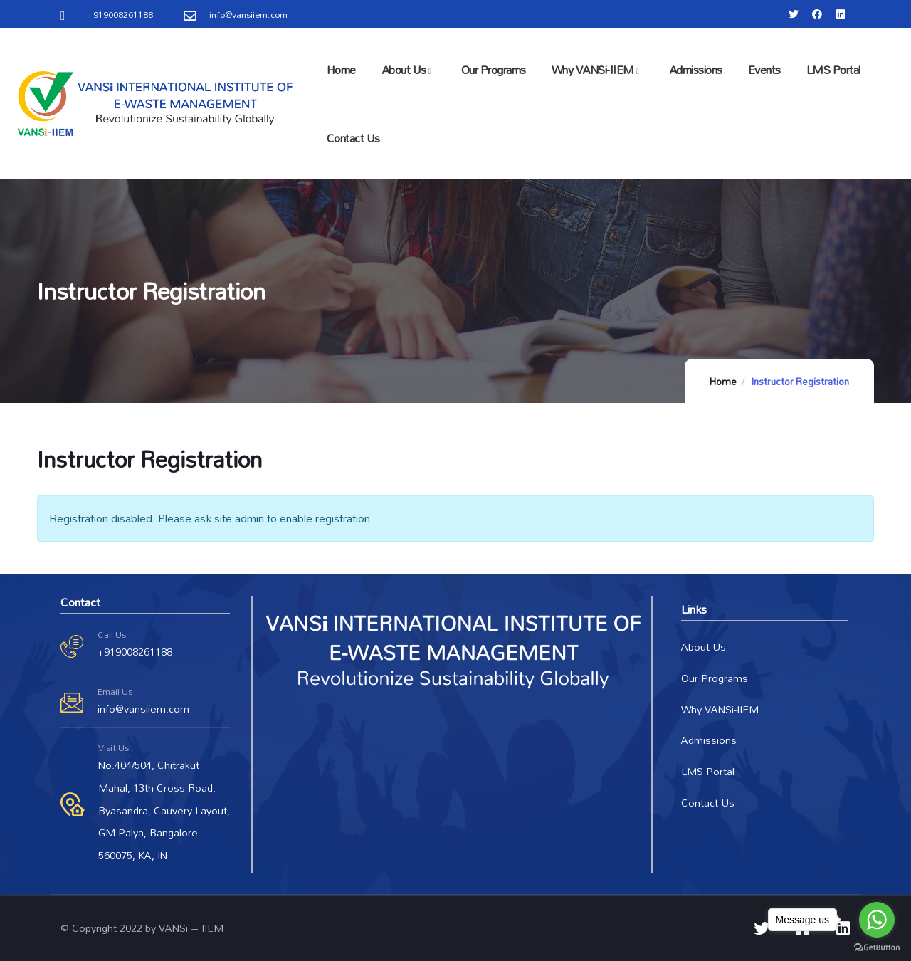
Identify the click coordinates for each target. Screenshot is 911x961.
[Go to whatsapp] (877, 920)
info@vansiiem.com (143, 708)
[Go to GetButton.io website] (877, 946)
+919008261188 (135, 651)
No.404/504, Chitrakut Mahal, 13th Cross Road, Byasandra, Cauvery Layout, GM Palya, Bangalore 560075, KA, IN (164, 810)
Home (723, 382)
